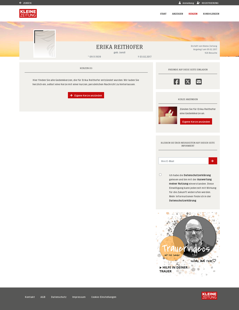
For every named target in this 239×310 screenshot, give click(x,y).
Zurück (25, 2)
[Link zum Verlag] (28, 13)
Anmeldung (186, 2)
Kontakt (30, 296)
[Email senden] (183, 160)
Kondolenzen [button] (211, 13)
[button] (213, 160)
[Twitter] (188, 79)
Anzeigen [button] (177, 13)
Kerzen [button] (193, 13)
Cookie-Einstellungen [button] (103, 296)
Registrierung (207, 2)
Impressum (79, 296)
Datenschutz (58, 296)
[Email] (199, 79)
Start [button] (163, 13)
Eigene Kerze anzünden (86, 95)
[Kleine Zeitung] (209, 297)
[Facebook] (177, 79)
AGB (42, 296)
